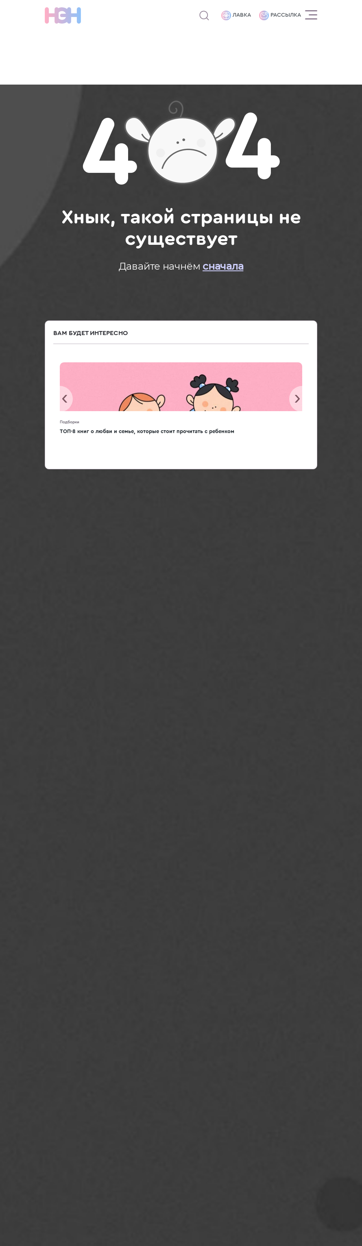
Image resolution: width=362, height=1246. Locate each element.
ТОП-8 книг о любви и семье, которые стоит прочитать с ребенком (147, 431)
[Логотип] (63, 15)
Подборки (69, 422)
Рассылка (280, 15)
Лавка (236, 15)
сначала (223, 266)
